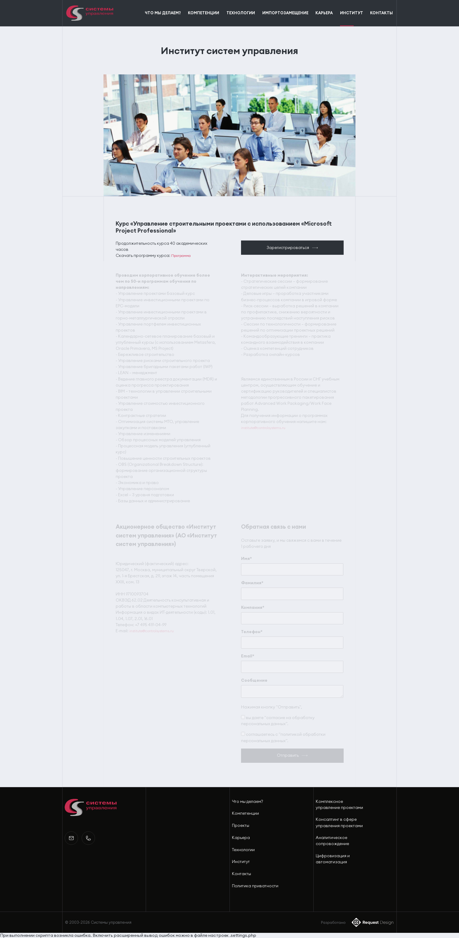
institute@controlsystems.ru (263, 427)
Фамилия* (252, 582)
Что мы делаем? (247, 801)
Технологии (243, 849)
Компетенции (245, 813)
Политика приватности (255, 886)
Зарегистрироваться (288, 247)
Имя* (246, 558)
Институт (241, 861)
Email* (247, 656)
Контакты (241, 873)
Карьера (241, 837)
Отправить (288, 755)
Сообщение (254, 680)
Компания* (252, 607)
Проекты (240, 825)
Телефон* (252, 631)
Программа (181, 255)
